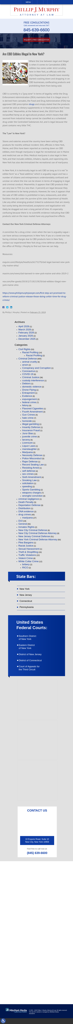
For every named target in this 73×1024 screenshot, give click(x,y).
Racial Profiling (30, 352)
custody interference (33, 380)
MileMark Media (54, 1017)
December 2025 (27, 339)
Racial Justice (25, 545)
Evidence (27, 396)
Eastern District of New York (30, 650)
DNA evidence (26, 511)
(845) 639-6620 (53, 900)
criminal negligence (28, 499)
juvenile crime (29, 436)
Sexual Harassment (28, 548)
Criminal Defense (27, 358)
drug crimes (24, 514)
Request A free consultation (36, 40)
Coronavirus (28, 371)
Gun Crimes (28, 414)
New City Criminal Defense (32, 530)
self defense (28, 471)
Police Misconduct (32, 458)
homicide (27, 421)
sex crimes (28, 474)
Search (49, 2)
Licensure (27, 442)
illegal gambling (30, 424)
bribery (26, 564)
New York (25, 589)
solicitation (28, 483)
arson (25, 364)
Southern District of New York (30, 640)
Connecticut (27, 602)
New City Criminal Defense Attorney (37, 533)
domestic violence (31, 386)
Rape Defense (30, 461)
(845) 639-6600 (37, 858)
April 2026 (23, 326)
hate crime (28, 417)
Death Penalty (26, 502)
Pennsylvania (27, 608)
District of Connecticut (34, 664)
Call (35, 2)
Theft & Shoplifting (28, 552)
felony (25, 405)
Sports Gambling (31, 489)
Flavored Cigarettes (32, 408)
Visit (45, 2)
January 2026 (25, 335)
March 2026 (24, 329)
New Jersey (27, 595)
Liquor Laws (28, 446)
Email (40, 2)
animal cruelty (29, 361)
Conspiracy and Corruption (36, 368)
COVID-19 (27, 374)
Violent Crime (25, 558)
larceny (26, 439)
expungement (29, 399)
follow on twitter (38, 969)
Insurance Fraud (31, 430)
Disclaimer (32, 1019)
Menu (28, 2)
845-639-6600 (37, 30)
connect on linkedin (39, 976)
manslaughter (29, 449)
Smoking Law (29, 480)
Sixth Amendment (31, 477)
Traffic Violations (27, 555)
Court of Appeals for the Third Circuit (32, 673)
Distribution (24, 508)
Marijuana (27, 452)
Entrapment (28, 392)
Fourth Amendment (32, 411)
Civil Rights (24, 349)
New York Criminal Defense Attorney (37, 539)
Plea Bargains (25, 542)
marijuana (27, 517)
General (22, 523)
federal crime (29, 402)
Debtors (26, 383)
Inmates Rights (26, 527)
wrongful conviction (32, 495)
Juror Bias (27, 433)
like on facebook (38, 961)
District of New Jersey (33, 658)
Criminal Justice (30, 377)
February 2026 (26, 332)
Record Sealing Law (33, 464)
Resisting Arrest (30, 467)
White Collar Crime (28, 561)
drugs (32, 104)
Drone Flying (29, 389)
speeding (27, 486)
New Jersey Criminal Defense (34, 536)
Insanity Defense (31, 427)
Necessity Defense (32, 455)
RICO (25, 567)
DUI (20, 520)
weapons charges (31, 492)
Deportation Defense (29, 505)
